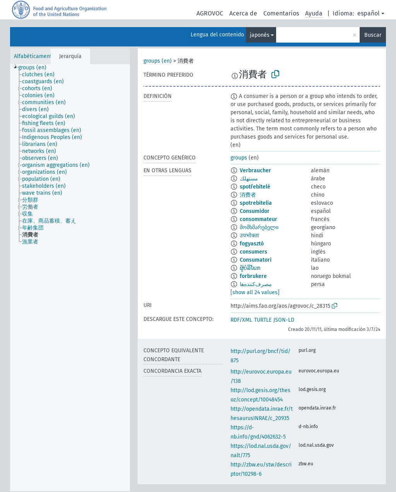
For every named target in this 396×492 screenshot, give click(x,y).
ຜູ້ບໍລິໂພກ (250, 268)
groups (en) (157, 61)
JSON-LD (283, 320)
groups (238, 157)
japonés (260, 35)
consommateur (258, 219)
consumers (253, 252)
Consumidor (255, 211)
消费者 (248, 195)
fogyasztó (252, 243)
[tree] (70, 277)
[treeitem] (35, 67)
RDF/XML (241, 320)
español (368, 13)
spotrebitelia (256, 203)
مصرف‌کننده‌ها (256, 284)
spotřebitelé (255, 186)
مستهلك (249, 178)
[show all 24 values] (255, 292)
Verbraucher (255, 170)
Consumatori (255, 260)
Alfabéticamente (34, 56)
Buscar (372, 35)
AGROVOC (209, 13)
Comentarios (281, 13)
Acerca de (243, 13)
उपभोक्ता (249, 235)
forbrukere (253, 276)
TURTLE (262, 320)
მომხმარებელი (259, 227)
